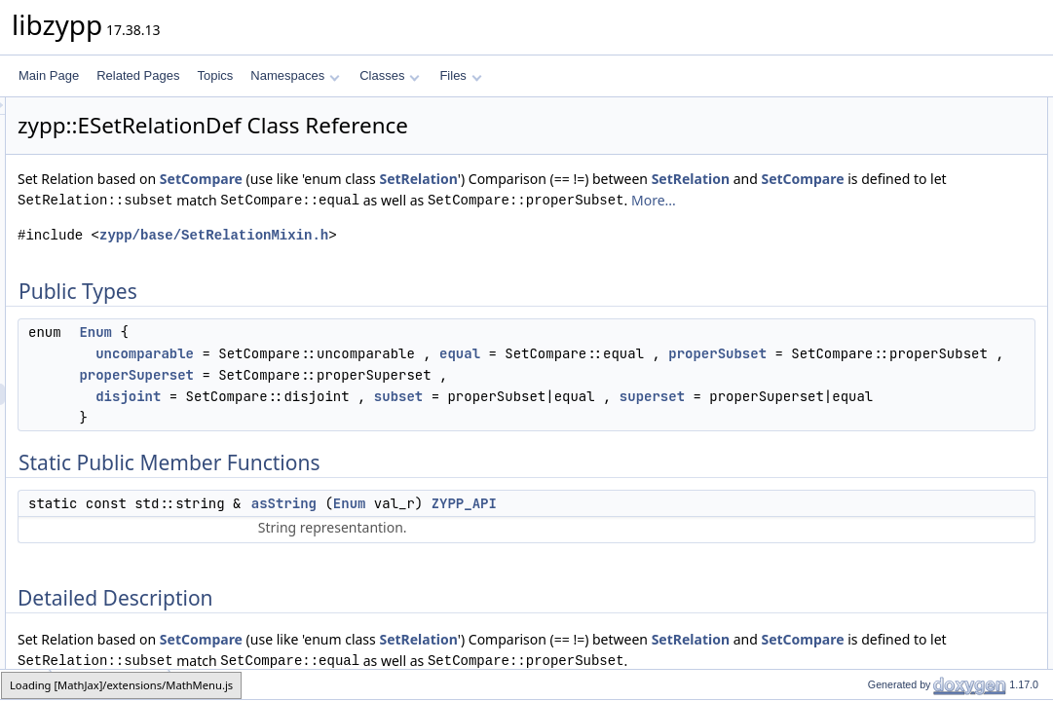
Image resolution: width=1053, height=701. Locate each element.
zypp (26, 684)
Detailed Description (888, 194)
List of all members (885, 301)
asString (527, 610)
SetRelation (661, 178)
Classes (389, 75)
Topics (215, 75)
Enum (339, 375)
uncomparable (388, 396)
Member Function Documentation (922, 258)
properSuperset (601, 439)
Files (460, 75)
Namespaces (294, 75)
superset (527, 503)
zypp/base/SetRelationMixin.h (457, 278)
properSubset (535, 417)
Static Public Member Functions (918, 151)
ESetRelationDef (110, 684)
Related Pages (137, 75)
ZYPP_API (707, 610)
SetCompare (444, 178)
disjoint (371, 482)
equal (703, 396)
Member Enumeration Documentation (933, 215)
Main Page (49, 75)
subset (642, 482)
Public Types (869, 108)
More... (487, 243)
